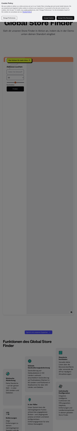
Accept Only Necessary (65, 18)
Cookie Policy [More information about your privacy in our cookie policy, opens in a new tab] (27, 12)
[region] (38, 11)
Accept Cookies (49, 18)
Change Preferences (9, 18)
